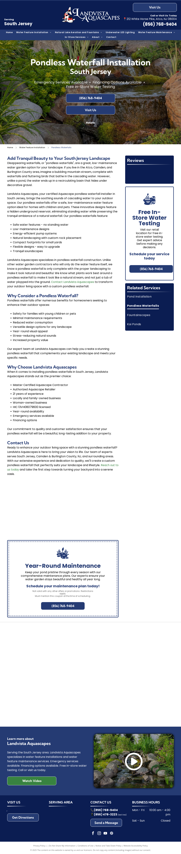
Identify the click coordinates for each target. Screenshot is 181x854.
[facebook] (93, 834)
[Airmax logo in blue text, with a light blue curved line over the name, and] (144, 636)
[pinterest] (111, 834)
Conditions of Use (86, 845)
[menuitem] (9, 32)
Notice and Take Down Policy (108, 845)
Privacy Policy (39, 845)
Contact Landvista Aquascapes (72, 282)
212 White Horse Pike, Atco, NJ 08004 (152, 19)
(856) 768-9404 (106, 810)
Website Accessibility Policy (135, 845)
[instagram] (99, 834)
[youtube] (105, 834)
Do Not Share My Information (62, 845)
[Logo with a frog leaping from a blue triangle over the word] (36, 636)
